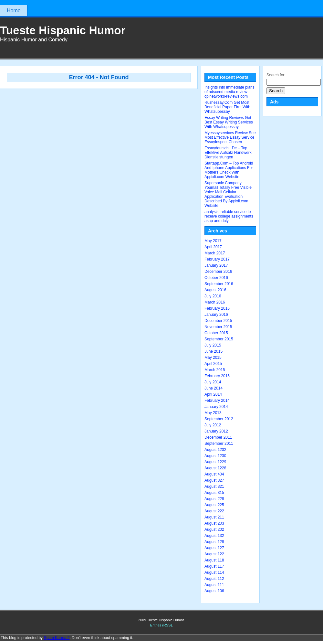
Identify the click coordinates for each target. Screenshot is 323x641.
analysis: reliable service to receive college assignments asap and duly (228, 216)
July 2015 (212, 345)
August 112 (214, 578)
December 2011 (218, 437)
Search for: (276, 75)
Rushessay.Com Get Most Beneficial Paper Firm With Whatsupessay (227, 107)
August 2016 (215, 290)
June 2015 (213, 351)
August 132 (214, 535)
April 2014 (213, 394)
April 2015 (213, 363)
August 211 (214, 517)
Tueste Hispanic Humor (62, 30)
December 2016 (218, 271)
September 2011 (218, 443)
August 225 (214, 505)
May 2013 (213, 413)
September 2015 (218, 339)
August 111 (214, 584)
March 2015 (214, 370)
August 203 (214, 523)
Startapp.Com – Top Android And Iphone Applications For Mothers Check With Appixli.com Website (228, 170)
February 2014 (217, 400)
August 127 (214, 548)
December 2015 (218, 320)
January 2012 (216, 431)
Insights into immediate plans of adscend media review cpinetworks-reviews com (229, 92)
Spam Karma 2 (56, 638)
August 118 (214, 560)
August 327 (214, 480)
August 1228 (215, 468)
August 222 (214, 511)
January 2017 (216, 265)
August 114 (214, 572)
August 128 (214, 542)
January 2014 (216, 406)
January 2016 (216, 314)
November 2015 (218, 327)
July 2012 (212, 425)
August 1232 (215, 449)
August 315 (214, 492)
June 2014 (213, 388)
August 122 (214, 554)
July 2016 (212, 296)
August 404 (214, 474)
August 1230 (215, 456)
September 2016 (218, 284)
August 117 (214, 566)
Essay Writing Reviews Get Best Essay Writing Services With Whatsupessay (228, 122)
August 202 (214, 529)
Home (14, 10)
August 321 (214, 486)
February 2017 (217, 259)
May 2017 (213, 241)
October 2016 (216, 277)
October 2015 (216, 333)
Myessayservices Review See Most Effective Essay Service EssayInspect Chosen (230, 137)
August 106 (214, 591)
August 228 (214, 499)
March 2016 (214, 302)
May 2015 (213, 357)
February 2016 (217, 308)
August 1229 (215, 462)
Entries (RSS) (161, 625)
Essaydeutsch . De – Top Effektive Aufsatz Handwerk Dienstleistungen (228, 152)
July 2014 (212, 382)
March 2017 (214, 253)
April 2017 (213, 247)
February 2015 (217, 376)
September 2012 (218, 419)
